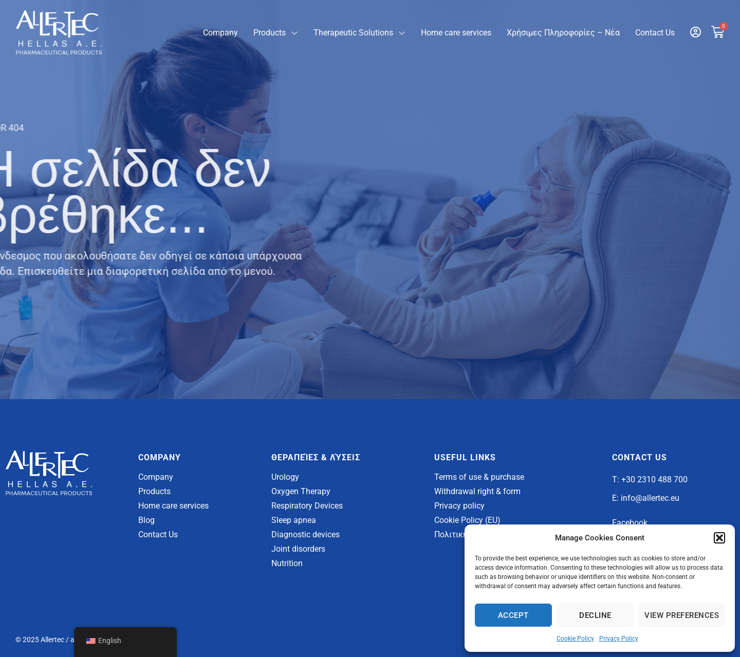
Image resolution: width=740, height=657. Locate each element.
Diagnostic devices (305, 534)
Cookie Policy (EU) (467, 520)
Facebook (629, 523)
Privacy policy (459, 506)
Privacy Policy (618, 638)
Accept (513, 615)
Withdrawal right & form (477, 491)
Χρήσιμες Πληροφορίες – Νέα (563, 32)
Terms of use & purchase (479, 477)
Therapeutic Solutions (359, 33)
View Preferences (681, 615)
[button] (719, 538)
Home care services (456, 32)
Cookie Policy (575, 638)
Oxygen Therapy (300, 491)
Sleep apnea (293, 520)
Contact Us (655, 32)
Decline (595, 615)
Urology (285, 477)
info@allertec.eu (650, 498)
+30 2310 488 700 (654, 479)
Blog (146, 520)
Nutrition (287, 563)
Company (220, 32)
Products (275, 33)
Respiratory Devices (307, 506)
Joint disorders (298, 549)
